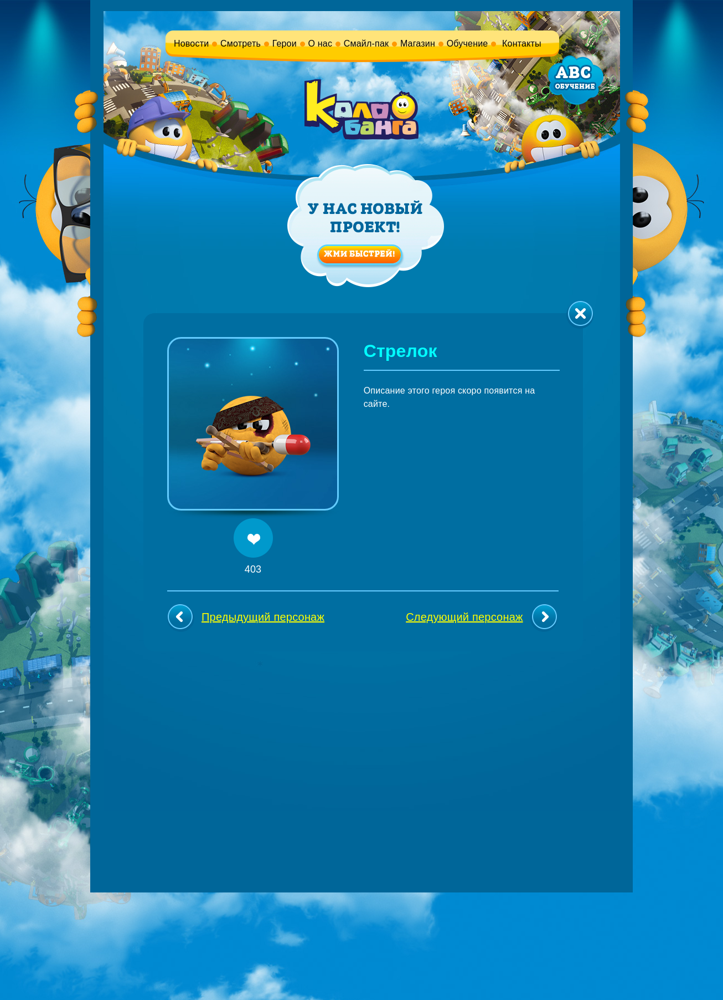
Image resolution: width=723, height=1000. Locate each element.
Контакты (521, 43)
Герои (284, 43)
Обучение (467, 43)
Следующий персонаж (481, 618)
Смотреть (240, 43)
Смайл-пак (366, 43)
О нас (320, 43)
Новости (191, 43)
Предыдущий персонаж (245, 618)
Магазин (417, 43)
